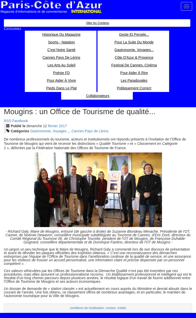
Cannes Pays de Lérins (89, 131)
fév (53, 126)
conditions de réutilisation (87, 308)
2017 (63, 126)
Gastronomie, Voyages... (49, 131)
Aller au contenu (97, 23)
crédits (121, 308)
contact (110, 308)
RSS (7, 121)
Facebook (20, 121)
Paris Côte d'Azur (51, 7)
